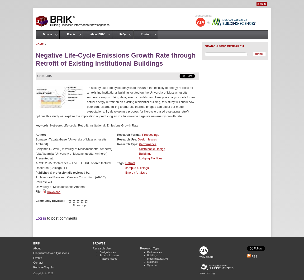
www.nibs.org (207, 273)
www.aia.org (207, 256)
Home (40, 44)
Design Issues (147, 139)
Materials (152, 261)
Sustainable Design (152, 149)
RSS (252, 256)
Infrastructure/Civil (157, 258)
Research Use (102, 248)
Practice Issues (108, 258)
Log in (41, 218)
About (37, 248)
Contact (145, 34)
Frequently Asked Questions (51, 253)
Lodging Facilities (150, 158)
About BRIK (97, 34)
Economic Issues (109, 255)
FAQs (122, 34)
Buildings (145, 153)
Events (71, 34)
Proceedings (150, 134)
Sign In (261, 4)
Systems (152, 265)
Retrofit (130, 163)
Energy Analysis (136, 172)
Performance (147, 144)
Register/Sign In (43, 267)
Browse (47, 34)
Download (54, 192)
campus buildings (137, 168)
